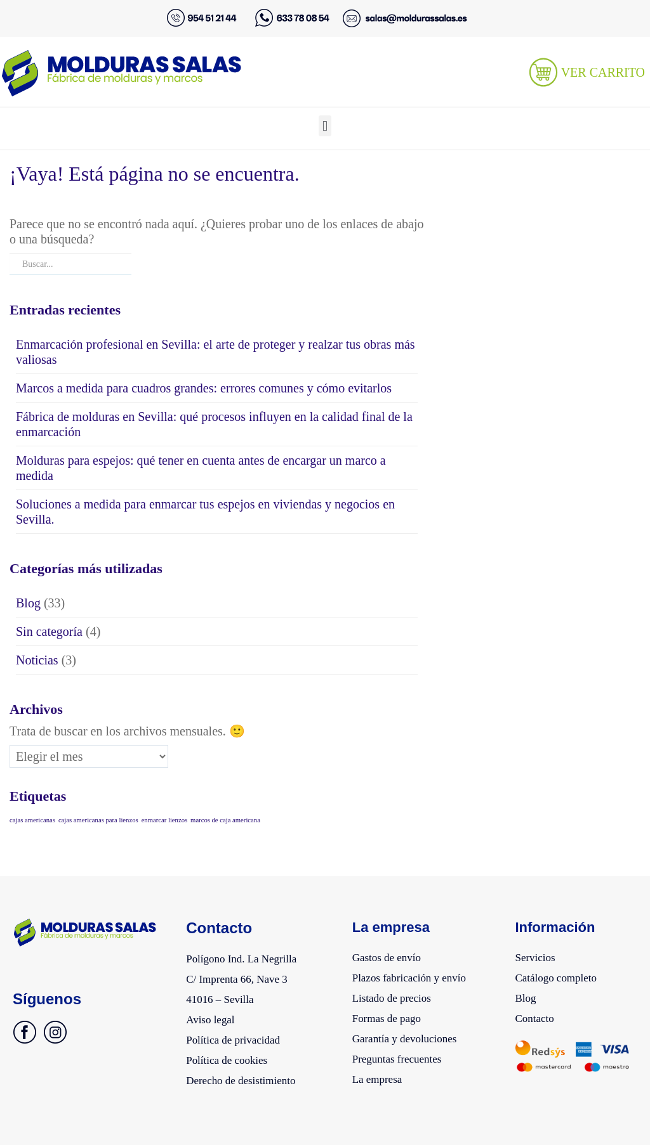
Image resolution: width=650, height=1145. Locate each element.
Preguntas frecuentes (405, 1052)
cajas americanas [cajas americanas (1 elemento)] (32, 820)
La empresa (381, 1071)
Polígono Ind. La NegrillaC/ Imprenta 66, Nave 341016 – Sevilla (251, 977)
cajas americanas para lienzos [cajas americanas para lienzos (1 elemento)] (98, 820)
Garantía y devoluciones (413, 1033)
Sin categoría (49, 631)
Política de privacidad (241, 1034)
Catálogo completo (563, 976)
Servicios (538, 957)
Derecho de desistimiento (250, 1072)
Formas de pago (393, 1014)
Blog (28, 603)
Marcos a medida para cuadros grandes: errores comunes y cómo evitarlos (204, 388)
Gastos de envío (393, 957)
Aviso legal (214, 1015)
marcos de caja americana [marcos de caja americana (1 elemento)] (225, 820)
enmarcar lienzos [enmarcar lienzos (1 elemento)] (164, 820)
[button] (325, 125)
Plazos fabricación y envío (419, 976)
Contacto (537, 1014)
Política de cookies (234, 1053)
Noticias (37, 660)
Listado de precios (399, 995)
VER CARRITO (603, 72)
